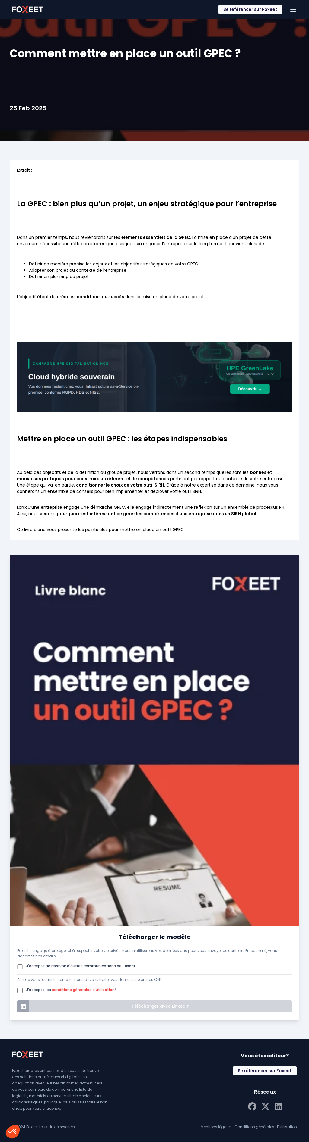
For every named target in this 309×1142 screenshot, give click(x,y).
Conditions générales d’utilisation (265, 1126)
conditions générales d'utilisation (83, 989)
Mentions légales (216, 1126)
